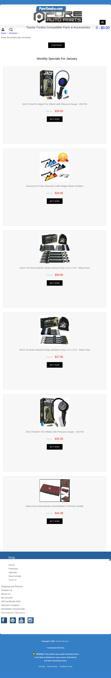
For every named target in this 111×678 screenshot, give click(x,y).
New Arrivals (15, 576)
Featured (13, 568)
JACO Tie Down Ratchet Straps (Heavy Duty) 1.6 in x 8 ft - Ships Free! (55, 268)
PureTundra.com (62, 641)
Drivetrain (13, 33)
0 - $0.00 (103, 28)
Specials (13, 572)
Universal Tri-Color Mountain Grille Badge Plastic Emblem (54, 186)
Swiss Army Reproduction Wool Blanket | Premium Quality (55, 506)
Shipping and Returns (12, 586)
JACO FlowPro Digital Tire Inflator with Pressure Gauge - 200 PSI (54, 104)
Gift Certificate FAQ (10, 601)
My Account (7, 597)
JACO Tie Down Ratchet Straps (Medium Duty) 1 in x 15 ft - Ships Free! (54, 349)
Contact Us (6, 590)
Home (3, 33)
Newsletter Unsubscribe (13, 609)
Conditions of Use (66, 666)
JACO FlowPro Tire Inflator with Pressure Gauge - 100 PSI (55, 431)
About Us (5, 594)
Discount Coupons (10, 605)
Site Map (42, 666)
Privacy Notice (52, 666)
